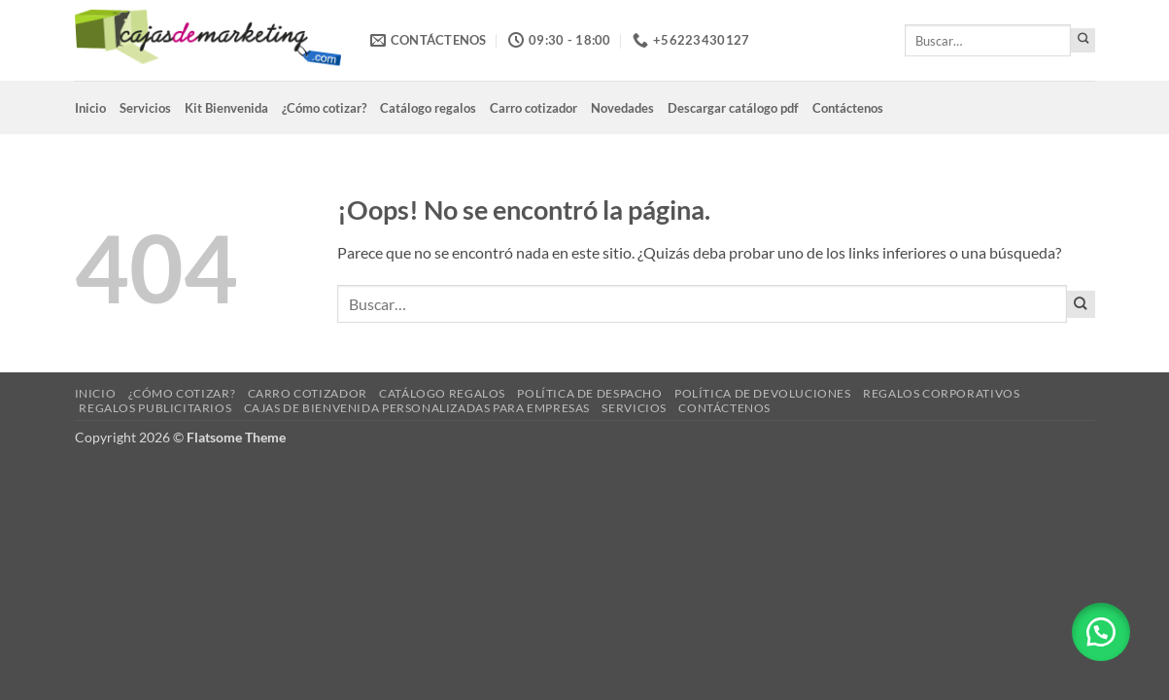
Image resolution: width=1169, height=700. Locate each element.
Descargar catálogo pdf (733, 108)
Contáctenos (847, 108)
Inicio (90, 108)
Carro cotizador (533, 108)
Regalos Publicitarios (155, 408)
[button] (1101, 632)
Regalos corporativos (941, 393)
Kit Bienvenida (226, 108)
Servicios (145, 108)
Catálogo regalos (428, 108)
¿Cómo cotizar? (324, 108)
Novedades (622, 108)
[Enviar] (1083, 40)
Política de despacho (589, 393)
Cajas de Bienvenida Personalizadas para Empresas (417, 408)
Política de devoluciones (762, 393)
